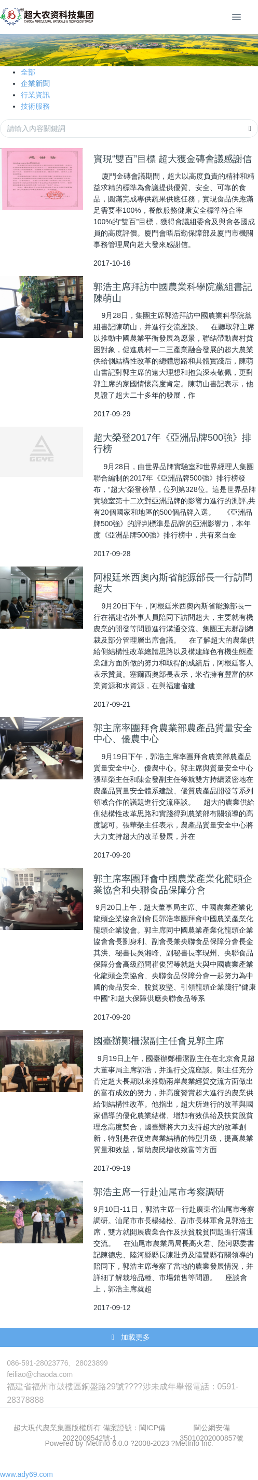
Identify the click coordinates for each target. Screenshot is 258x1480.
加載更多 (130, 1337)
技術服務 (35, 106)
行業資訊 (35, 95)
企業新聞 (35, 83)
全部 (28, 72)
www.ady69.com (26, 1474)
